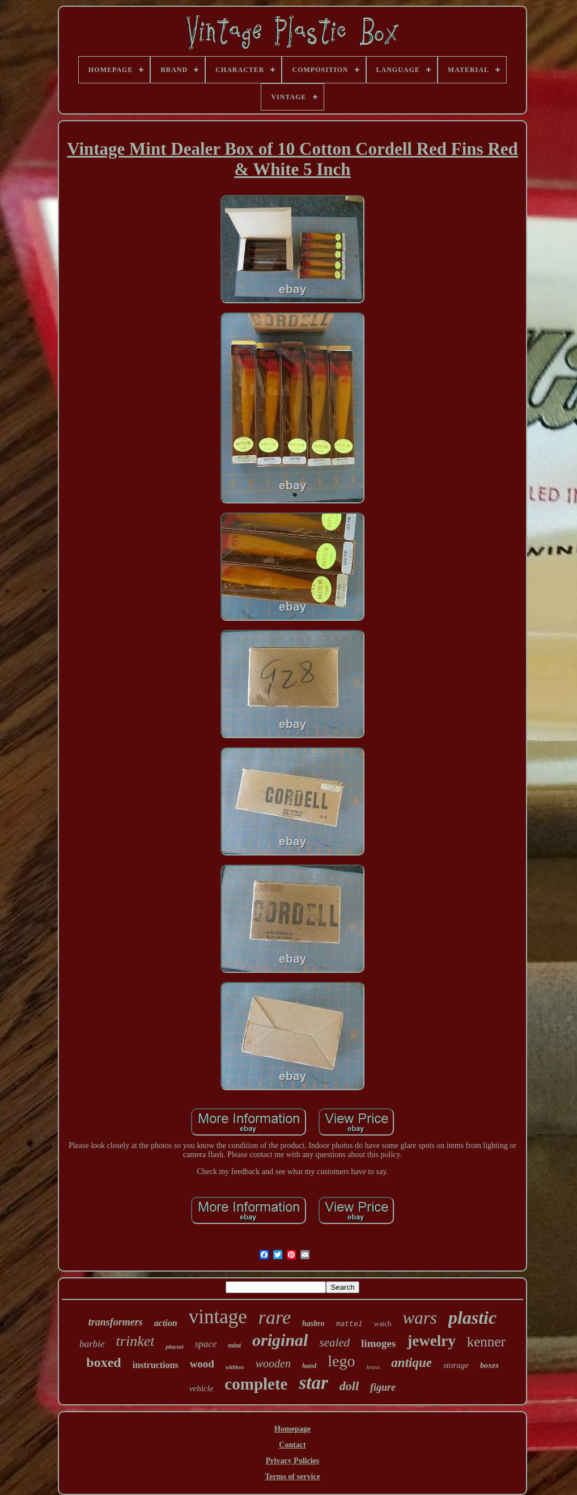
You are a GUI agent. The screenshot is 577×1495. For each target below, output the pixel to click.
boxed (103, 1362)
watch (383, 1323)
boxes (489, 1365)
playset (174, 1346)
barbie (91, 1344)
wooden (273, 1363)
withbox (235, 1367)
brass (373, 1366)
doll (349, 1386)
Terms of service (292, 1476)
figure (383, 1387)
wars (420, 1318)
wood (202, 1364)
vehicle (201, 1388)
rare (274, 1317)
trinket (135, 1341)
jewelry (431, 1340)
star (313, 1383)
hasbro (313, 1323)
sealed (334, 1342)
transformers (115, 1322)
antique (411, 1363)
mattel (349, 1324)
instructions (156, 1365)
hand (309, 1366)
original (280, 1340)
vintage (218, 1317)
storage (456, 1365)
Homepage (292, 1429)
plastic (472, 1317)
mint (234, 1345)
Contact (292, 1445)
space (206, 1344)
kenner (486, 1341)
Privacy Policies (292, 1460)
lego (341, 1361)
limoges (378, 1343)
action (165, 1323)
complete (255, 1384)
